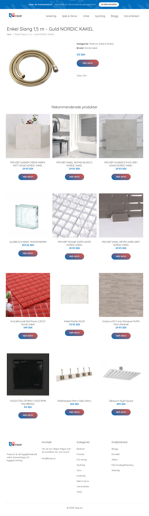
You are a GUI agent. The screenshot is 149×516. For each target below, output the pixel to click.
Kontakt (116, 457)
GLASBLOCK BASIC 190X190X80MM (27, 245)
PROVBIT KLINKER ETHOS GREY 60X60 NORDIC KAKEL (121, 167)
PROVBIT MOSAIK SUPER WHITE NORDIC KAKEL (74, 247)
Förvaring (82, 462)
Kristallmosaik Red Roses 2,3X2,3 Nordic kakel (28, 326)
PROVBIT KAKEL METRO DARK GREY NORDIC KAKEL (121, 247)
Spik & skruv (83, 484)
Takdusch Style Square (121, 404)
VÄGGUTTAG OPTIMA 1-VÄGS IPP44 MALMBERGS (28, 406)
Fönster (81, 457)
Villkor (115, 462)
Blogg (114, 17)
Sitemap (116, 473)
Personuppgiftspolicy (122, 468)
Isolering (51, 17)
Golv (79, 473)
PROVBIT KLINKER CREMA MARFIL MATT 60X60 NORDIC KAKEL (28, 167)
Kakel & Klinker (106, 47)
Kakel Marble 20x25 (74, 324)
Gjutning (100, 17)
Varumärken (131, 17)
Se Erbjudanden (109, 4)
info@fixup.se (48, 461)
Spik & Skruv (69, 17)
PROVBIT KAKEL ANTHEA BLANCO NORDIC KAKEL (74, 167)
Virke (86, 17)
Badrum (94, 47)
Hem (9, 37)
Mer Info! (88, 66)
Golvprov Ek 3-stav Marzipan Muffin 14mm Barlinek (121, 326)
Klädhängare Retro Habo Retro (74, 404)
